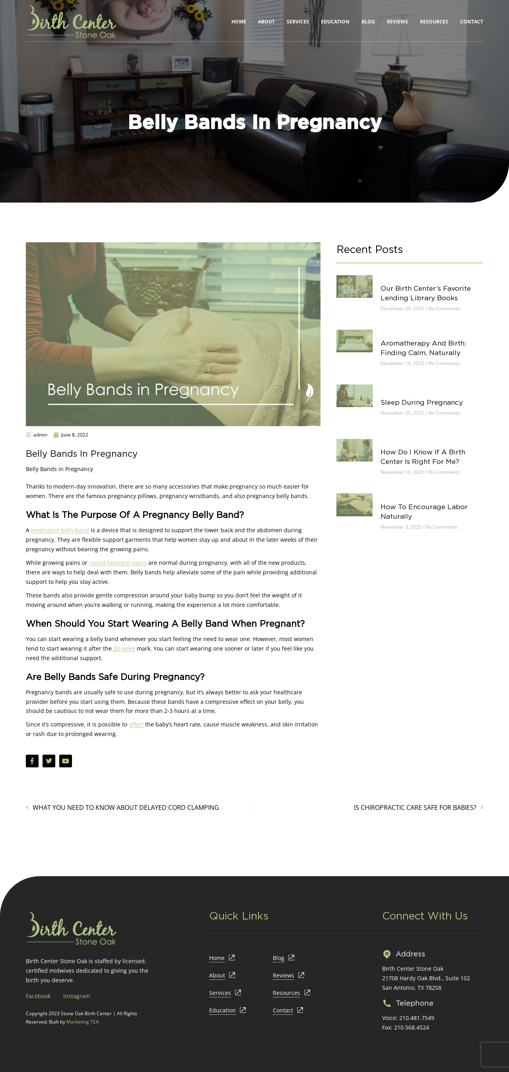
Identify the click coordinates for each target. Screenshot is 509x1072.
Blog (368, 21)
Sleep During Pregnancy (428, 413)
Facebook (38, 996)
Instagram (76, 996)
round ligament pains (118, 562)
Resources (434, 21)
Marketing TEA (82, 1021)
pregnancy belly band (60, 530)
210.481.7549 (416, 1018)
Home (238, 21)
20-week (124, 648)
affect (136, 724)
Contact (471, 21)
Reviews (397, 21)
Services (298, 21)
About (266, 21)
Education (335, 21)
